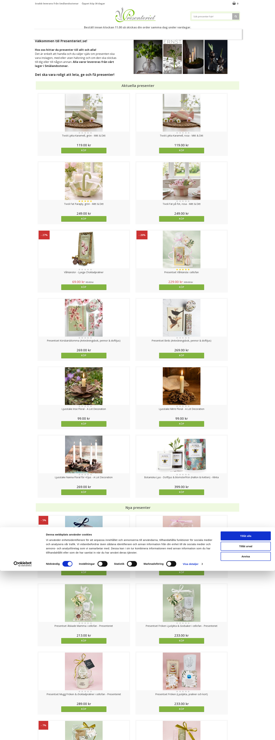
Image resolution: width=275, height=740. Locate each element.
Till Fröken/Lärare (83, 33)
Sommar (103, 33)
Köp (60, 150)
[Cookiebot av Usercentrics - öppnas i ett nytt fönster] (22, 733)
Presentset (122, 32)
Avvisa (246, 725)
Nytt (44, 33)
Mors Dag (61, 32)
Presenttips (142, 32)
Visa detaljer (190, 733)
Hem (160, 32)
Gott (201, 32)
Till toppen (137, 690)
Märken (216, 32)
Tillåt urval (245, 715)
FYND (229, 33)
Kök (174, 32)
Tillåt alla (245, 705)
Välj (163, 515)
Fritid (187, 32)
